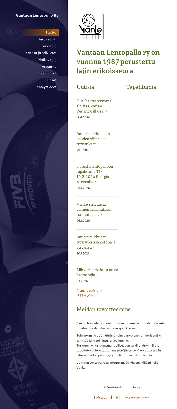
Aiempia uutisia (87, 290)
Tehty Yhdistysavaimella (137, 397)
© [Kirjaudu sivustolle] (105, 387)
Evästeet (100, 397)
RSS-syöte (85, 295)
